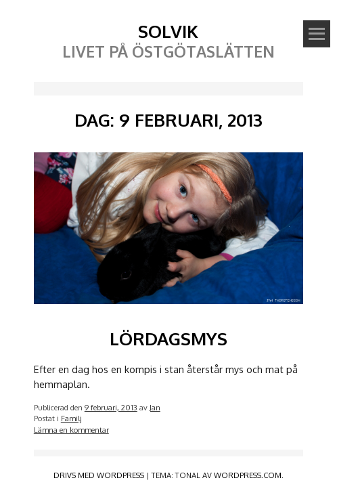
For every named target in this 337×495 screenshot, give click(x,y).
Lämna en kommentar (71, 430)
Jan (155, 407)
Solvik (168, 31)
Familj (71, 418)
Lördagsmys (168, 338)
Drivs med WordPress (98, 475)
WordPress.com (248, 475)
